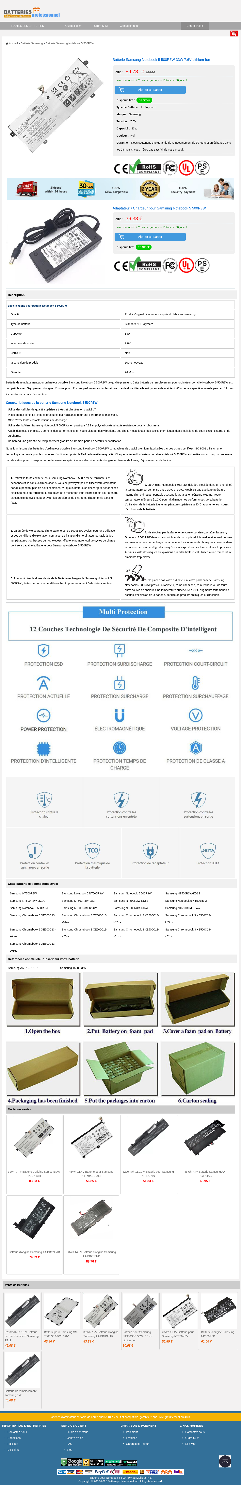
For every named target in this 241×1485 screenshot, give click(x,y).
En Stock (144, 100)
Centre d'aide (195, 25)
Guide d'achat (73, 25)
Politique (13, 1443)
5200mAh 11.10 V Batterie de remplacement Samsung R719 (22, 1336)
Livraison (131, 1437)
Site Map (190, 1443)
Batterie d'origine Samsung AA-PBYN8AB (34, 1252)
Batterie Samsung (32, 43)
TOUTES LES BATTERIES (27, 25)
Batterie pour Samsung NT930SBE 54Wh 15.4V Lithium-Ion (138, 1336)
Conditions (14, 1437)
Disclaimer (14, 1449)
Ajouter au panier (150, 89)
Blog (69, 1449)
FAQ (69, 1443)
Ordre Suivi (101, 25)
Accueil (13, 43)
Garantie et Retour (137, 1443)
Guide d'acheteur (77, 1432)
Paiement (132, 1432)
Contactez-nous (129, 25)
